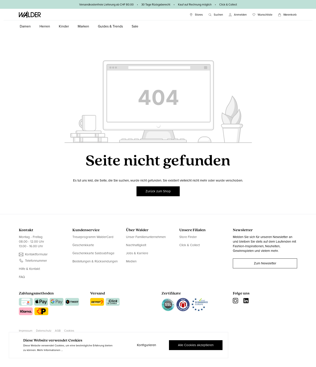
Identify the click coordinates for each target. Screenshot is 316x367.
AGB (58, 331)
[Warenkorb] (287, 14)
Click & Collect (189, 245)
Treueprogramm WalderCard (92, 237)
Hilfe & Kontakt (29, 269)
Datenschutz (43, 331)
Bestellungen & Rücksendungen (95, 261)
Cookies (69, 331)
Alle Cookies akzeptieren (196, 345)
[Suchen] (216, 14)
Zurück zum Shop (158, 191)
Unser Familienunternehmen (146, 237)
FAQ (22, 276)
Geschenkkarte (83, 245)
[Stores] (196, 14)
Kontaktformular (36, 254)
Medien (131, 261)
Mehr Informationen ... (50, 350)
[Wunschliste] (262, 14)
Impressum (25, 331)
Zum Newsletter (265, 263)
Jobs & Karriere (137, 253)
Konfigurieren (146, 345)
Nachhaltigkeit (136, 245)
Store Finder (188, 237)
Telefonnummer (36, 260)
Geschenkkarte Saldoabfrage (93, 253)
